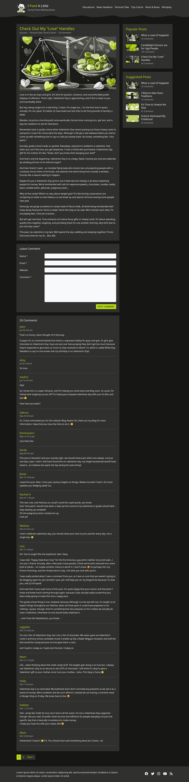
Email (23, 263)
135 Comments (147, 51)
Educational (88, 7)
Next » (30, 757)
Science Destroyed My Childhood (153, 117)
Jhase (23, 474)
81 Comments (147, 111)
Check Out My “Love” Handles (47, 28)
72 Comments (147, 38)
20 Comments (65, 32)
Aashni (24, 377)
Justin (24, 32)
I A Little (38, 6)
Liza (22, 546)
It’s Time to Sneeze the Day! (153, 106)
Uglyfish (25, 627)
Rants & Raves (152, 7)
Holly (23, 681)
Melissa (24, 525)
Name (23, 256)
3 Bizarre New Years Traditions (152, 94)
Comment (25, 277)
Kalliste (24, 705)
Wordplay (167, 7)
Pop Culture (137, 7)
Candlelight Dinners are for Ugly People (154, 46)
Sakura (24, 412)
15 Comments (147, 99)
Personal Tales (122, 7)
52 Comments (147, 122)
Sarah (23, 450)
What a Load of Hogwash (155, 35)
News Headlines (105, 7)
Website (24, 270)
